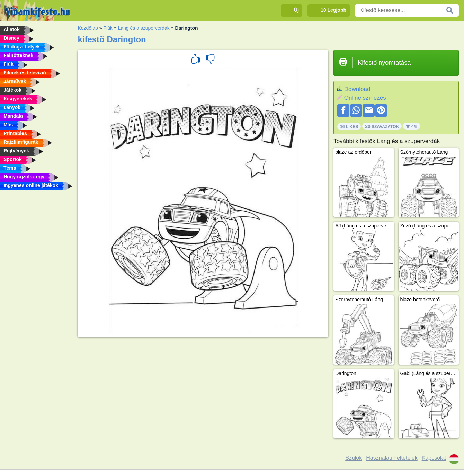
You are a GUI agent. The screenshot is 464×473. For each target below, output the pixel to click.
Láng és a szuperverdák (143, 28)
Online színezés (365, 98)
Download (357, 89)
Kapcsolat (434, 458)
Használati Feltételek (392, 458)
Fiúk (107, 28)
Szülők (353, 458)
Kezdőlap (88, 28)
